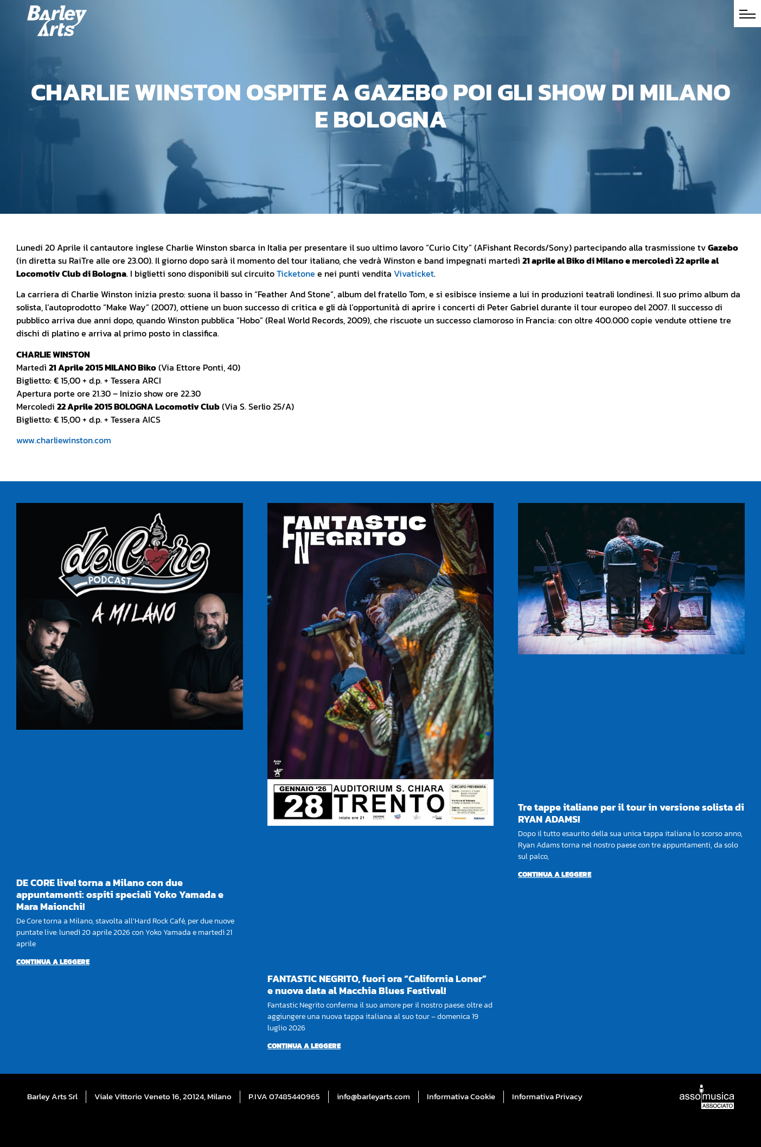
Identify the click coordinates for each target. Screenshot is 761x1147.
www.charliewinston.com (63, 440)
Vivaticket (414, 273)
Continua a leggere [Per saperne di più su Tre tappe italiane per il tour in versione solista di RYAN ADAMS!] (554, 874)
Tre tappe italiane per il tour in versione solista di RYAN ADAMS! (631, 813)
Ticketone (296, 273)
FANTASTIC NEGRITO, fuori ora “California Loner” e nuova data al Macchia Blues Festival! (377, 984)
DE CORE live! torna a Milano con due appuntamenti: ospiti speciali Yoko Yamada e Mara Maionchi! (119, 894)
